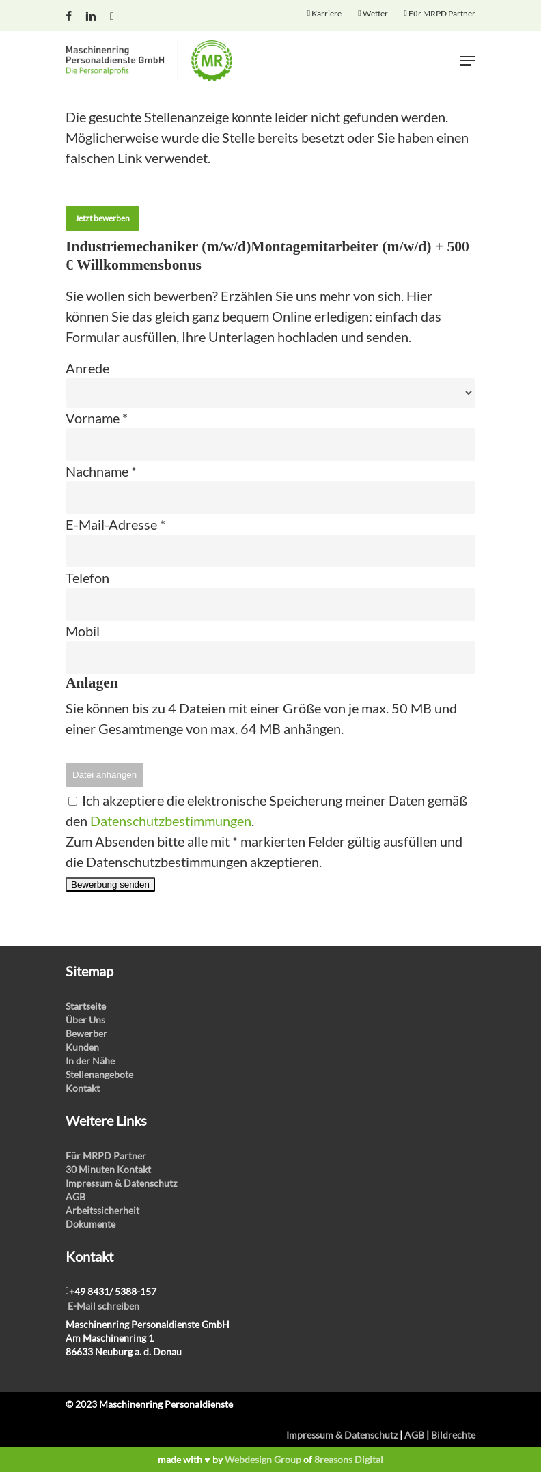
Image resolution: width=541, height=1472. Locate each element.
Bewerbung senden (110, 884)
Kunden (82, 1047)
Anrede (87, 368)
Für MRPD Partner (106, 1155)
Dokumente (90, 1224)
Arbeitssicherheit (102, 1210)
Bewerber (86, 1033)
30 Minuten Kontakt (108, 1169)
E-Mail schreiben (103, 1306)
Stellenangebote (99, 1074)
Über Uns (85, 1019)
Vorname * (97, 418)
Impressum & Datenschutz (121, 1183)
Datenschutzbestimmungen (170, 820)
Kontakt (83, 1088)
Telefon (87, 577)
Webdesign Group (263, 1459)
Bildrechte (453, 1435)
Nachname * (101, 471)
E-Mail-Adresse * (115, 524)
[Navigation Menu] (467, 61)
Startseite (86, 1006)
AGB (75, 1196)
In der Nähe (90, 1060)
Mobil (83, 631)
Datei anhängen (104, 774)
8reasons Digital (348, 1459)
